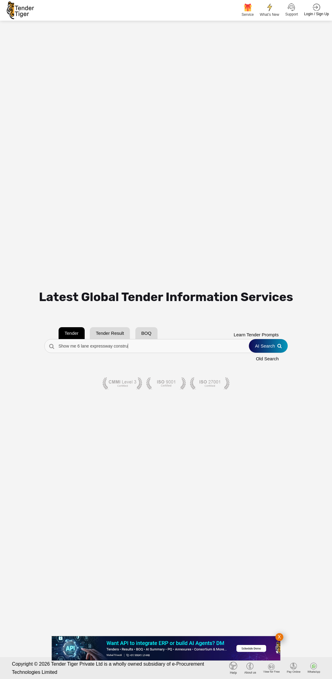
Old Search (267, 358)
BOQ (146, 333)
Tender (72, 333)
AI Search (268, 345)
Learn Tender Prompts (256, 334)
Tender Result (110, 333)
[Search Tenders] (166, 346)
